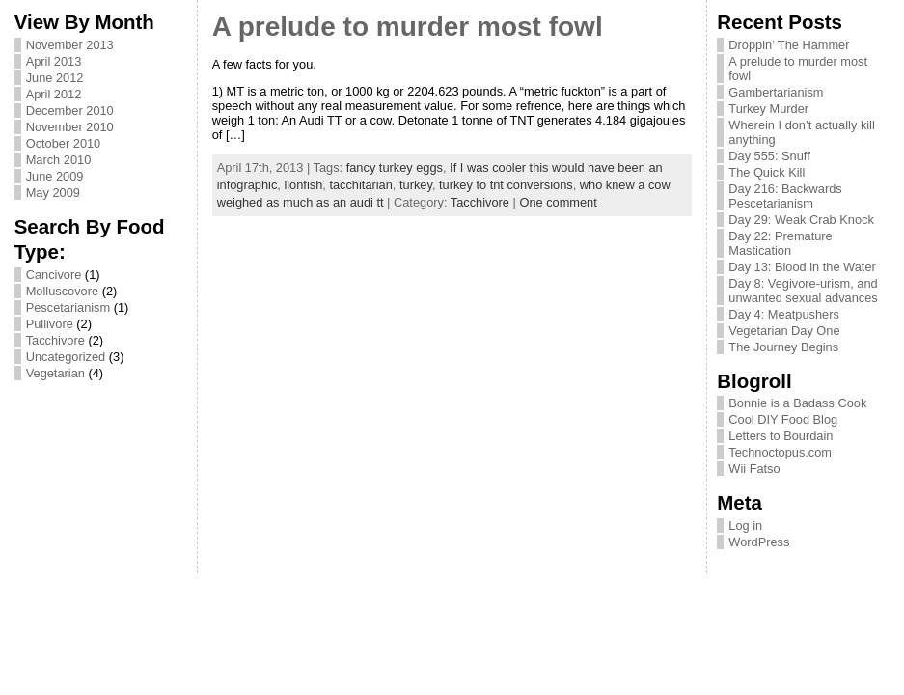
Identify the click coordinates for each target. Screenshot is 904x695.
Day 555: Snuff (768, 156)
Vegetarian (55, 373)
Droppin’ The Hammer (788, 45)
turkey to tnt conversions (506, 185)
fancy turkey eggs (394, 167)
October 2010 (63, 143)
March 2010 (59, 160)
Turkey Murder (768, 108)
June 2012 (55, 77)
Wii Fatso (754, 468)
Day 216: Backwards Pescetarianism (784, 195)
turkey (415, 185)
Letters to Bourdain (780, 436)
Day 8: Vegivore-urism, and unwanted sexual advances (802, 290)
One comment (557, 202)
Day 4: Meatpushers (783, 314)
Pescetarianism (68, 307)
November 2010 (70, 127)
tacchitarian (360, 185)
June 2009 (55, 176)
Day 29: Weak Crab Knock (801, 219)
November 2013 (70, 45)
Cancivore (54, 274)
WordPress (758, 542)
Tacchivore (55, 340)
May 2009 (53, 192)
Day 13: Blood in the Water (801, 267)
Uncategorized (66, 356)
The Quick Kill (766, 172)
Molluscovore (62, 291)
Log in (745, 525)
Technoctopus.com (780, 452)
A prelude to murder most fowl (407, 27)
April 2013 (54, 61)
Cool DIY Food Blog (782, 419)
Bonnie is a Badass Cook (797, 403)
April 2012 (54, 94)
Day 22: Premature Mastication (780, 243)
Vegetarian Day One (783, 330)
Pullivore (49, 324)
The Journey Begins (783, 347)
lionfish (303, 185)
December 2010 (70, 110)
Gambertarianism (775, 92)
